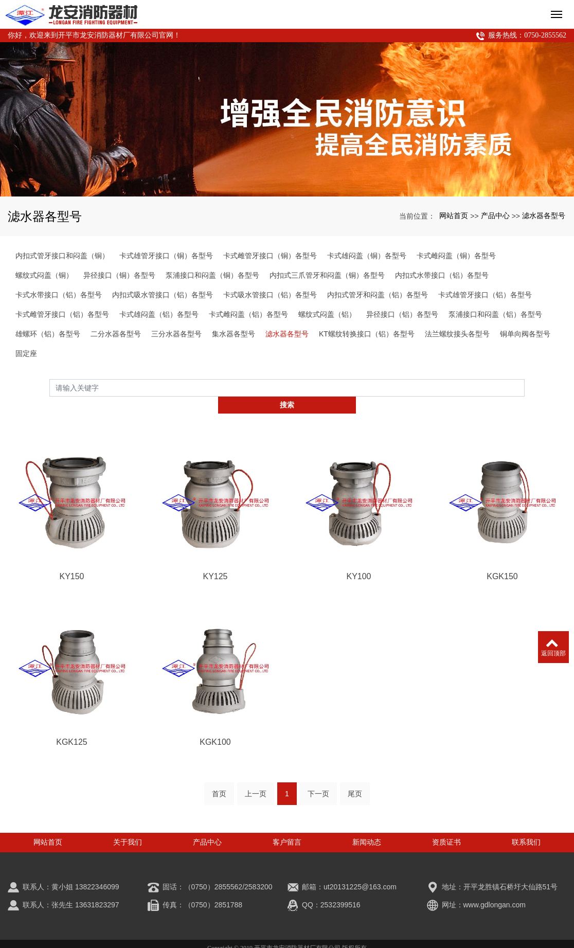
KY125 (215, 559)
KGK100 (215, 725)
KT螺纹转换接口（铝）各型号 (367, 334)
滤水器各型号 (543, 215)
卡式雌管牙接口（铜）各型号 (270, 256)
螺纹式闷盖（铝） (327, 314)
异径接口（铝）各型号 (402, 314)
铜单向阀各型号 (525, 334)
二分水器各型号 (116, 334)
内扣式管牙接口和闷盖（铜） (62, 256)
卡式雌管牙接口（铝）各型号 (62, 314)
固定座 (26, 353)
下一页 (318, 776)
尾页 (355, 776)
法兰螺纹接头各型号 (457, 334)
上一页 (255, 776)
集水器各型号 (233, 334)
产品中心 (495, 215)
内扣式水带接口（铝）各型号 (442, 275)
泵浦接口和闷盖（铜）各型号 (212, 275)
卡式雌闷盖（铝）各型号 (248, 314)
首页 (219, 776)
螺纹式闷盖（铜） (44, 275)
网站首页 (453, 215)
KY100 (358, 559)
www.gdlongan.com (494, 887)
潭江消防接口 (225, 939)
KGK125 (71, 725)
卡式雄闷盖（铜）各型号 (366, 256)
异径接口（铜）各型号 (119, 275)
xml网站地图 (355, 939)
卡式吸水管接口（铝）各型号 (270, 295)
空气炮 (389, 939)
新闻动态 (366, 824)
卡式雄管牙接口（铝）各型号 (485, 295)
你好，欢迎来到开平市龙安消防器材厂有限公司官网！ (94, 35)
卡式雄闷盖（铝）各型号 (159, 314)
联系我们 (526, 824)
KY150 (71, 559)
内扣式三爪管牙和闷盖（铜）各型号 (327, 275)
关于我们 (127, 824)
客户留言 (287, 824)
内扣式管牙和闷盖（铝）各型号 (377, 295)
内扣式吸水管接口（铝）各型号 (162, 295)
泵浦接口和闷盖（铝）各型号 (495, 314)
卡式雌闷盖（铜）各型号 (456, 256)
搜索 (524, 388)
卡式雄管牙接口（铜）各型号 (166, 256)
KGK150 (502, 559)
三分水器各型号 (176, 334)
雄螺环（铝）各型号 (47, 334)
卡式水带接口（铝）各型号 (58, 295)
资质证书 (446, 824)
